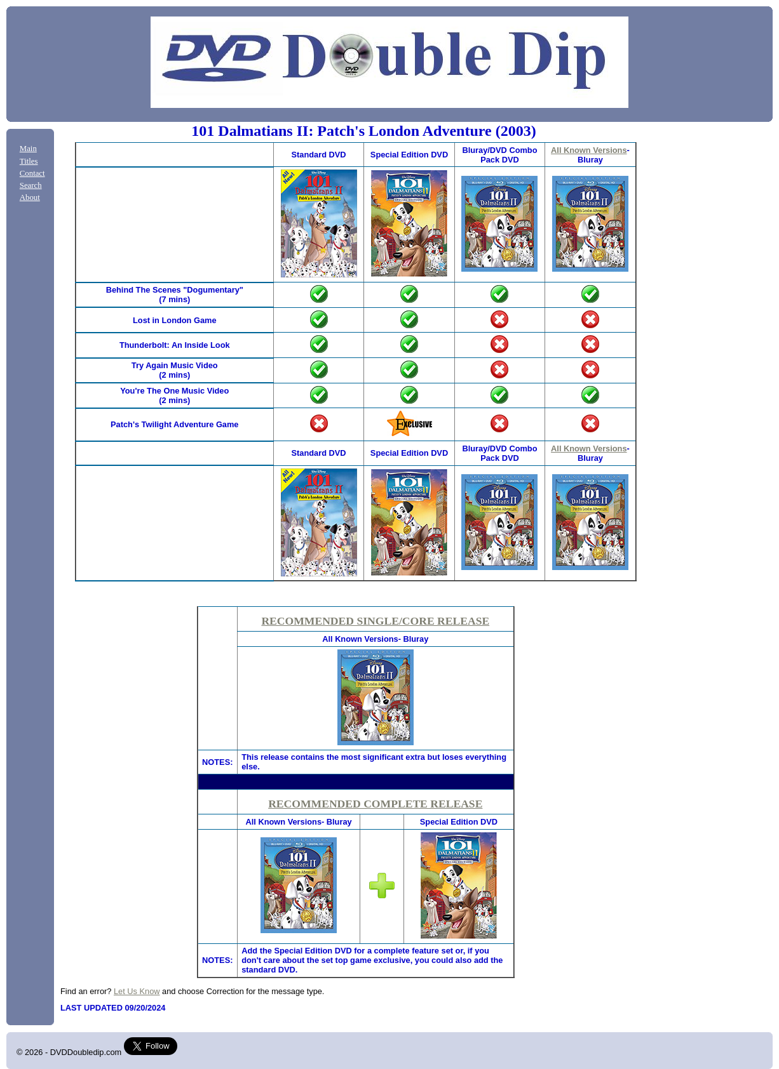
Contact (32, 173)
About (30, 197)
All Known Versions (589, 150)
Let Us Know (137, 991)
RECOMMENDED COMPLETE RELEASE (375, 803)
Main (28, 148)
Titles (29, 161)
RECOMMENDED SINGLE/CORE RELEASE (375, 620)
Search (31, 185)
